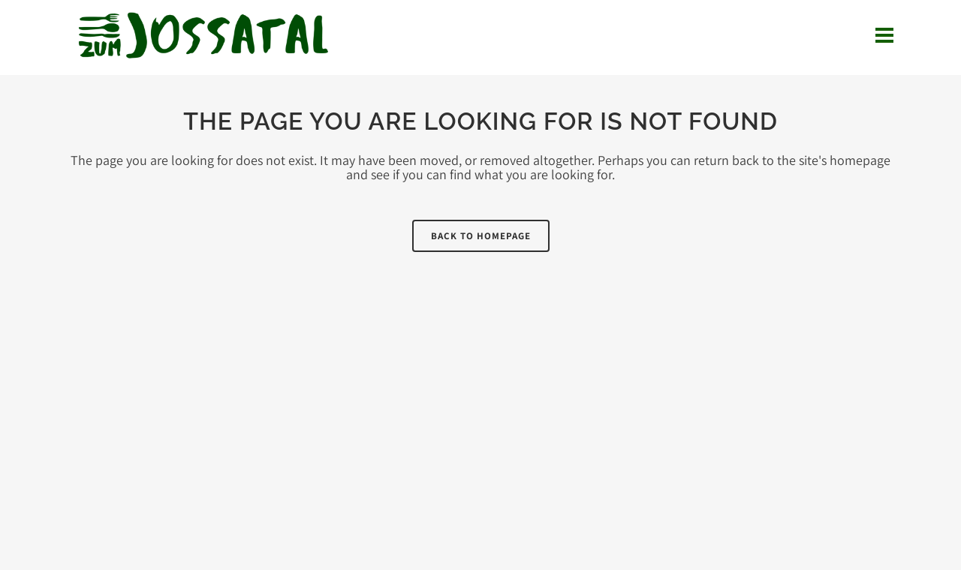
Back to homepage (481, 236)
